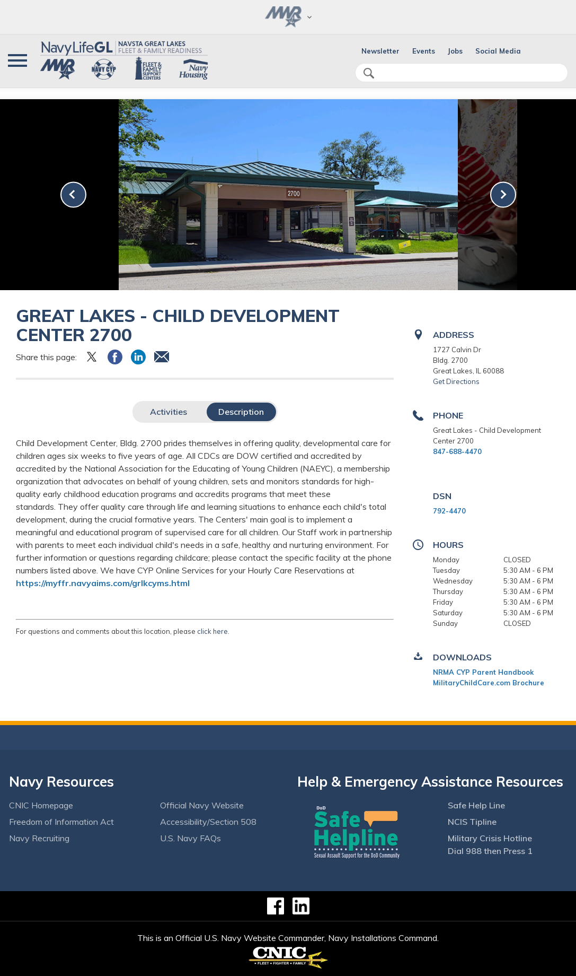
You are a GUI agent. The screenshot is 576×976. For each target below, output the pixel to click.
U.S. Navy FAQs (190, 838)
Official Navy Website (202, 805)
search (369, 73)
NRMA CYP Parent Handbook (483, 672)
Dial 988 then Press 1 (490, 851)
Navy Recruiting (39, 838)
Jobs (455, 51)
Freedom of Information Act (61, 821)
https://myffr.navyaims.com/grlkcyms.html (103, 583)
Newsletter (380, 51)
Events (423, 51)
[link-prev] (73, 194)
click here (212, 631)
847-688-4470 (457, 451)
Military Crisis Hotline (490, 838)
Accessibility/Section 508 (208, 821)
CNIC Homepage (41, 805)
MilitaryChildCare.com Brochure (488, 682)
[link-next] (503, 194)
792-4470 (449, 511)
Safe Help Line (476, 805)
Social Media (498, 51)
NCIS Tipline (472, 821)
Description (241, 411)
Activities (168, 411)
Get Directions (456, 381)
